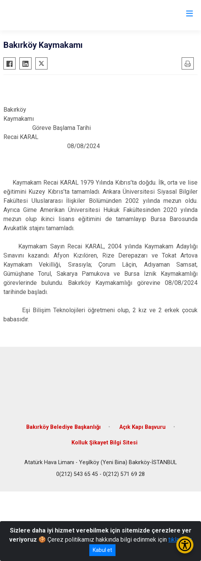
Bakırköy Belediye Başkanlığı (63, 427)
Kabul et (102, 550)
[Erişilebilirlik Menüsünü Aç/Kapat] (184, 544)
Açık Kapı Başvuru (142, 427)
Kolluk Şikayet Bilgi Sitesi (104, 442)
